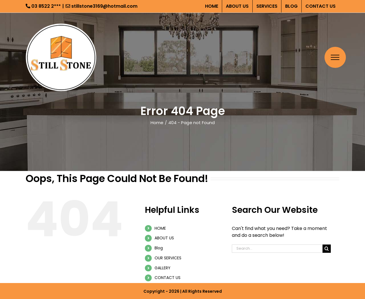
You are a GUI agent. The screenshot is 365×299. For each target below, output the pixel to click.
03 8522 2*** (43, 6)
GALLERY (163, 268)
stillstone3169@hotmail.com (101, 6)
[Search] (327, 249)
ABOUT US (164, 238)
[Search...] (277, 249)
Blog (159, 248)
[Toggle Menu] (335, 57)
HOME (160, 228)
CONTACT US (168, 277)
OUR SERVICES (168, 258)
